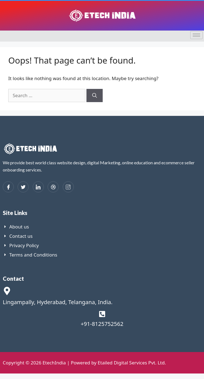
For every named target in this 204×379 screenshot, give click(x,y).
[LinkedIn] (38, 186)
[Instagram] (68, 186)
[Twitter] (23, 186)
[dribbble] (53, 186)
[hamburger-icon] (196, 35)
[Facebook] (8, 186)
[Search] (94, 95)
